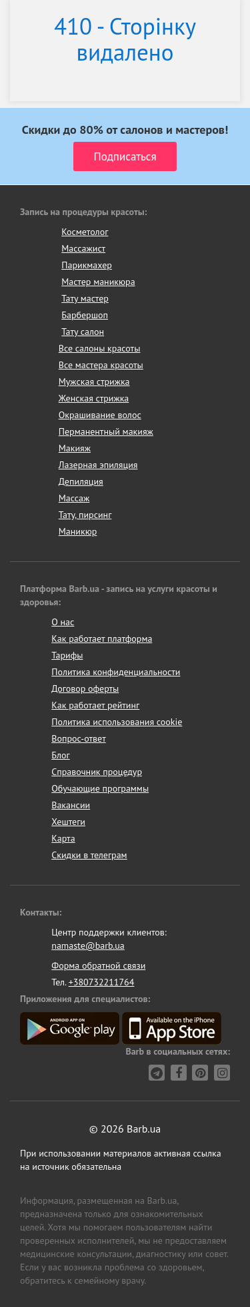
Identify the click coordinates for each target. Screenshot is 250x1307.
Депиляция (81, 481)
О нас (62, 622)
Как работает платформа (101, 639)
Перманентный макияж (106, 431)
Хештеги (68, 822)
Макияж (75, 448)
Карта (63, 838)
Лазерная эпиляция (98, 465)
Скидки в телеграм (89, 855)
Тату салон (82, 332)
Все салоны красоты (100, 348)
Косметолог (84, 232)
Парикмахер (86, 265)
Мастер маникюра (98, 282)
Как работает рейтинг (95, 705)
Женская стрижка (94, 398)
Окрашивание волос (100, 415)
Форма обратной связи (98, 965)
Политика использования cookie (116, 722)
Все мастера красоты (101, 365)
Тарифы (67, 655)
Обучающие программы (100, 788)
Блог (60, 755)
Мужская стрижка (94, 382)
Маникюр (78, 531)
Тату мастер (85, 298)
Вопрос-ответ (78, 738)
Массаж (74, 498)
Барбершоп (84, 315)
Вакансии (70, 805)
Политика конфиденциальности (115, 672)
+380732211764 (102, 982)
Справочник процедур (96, 772)
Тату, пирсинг (85, 515)
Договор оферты (85, 688)
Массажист (83, 248)
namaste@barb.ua (88, 945)
